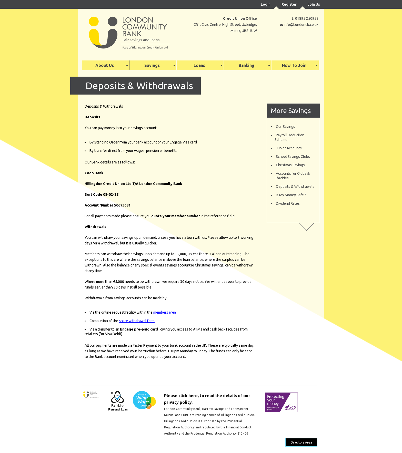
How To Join (294, 65)
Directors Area (301, 442)
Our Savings (285, 127)
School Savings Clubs (293, 157)
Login (265, 4)
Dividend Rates (288, 203)
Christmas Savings (290, 165)
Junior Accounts (289, 148)
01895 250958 (306, 18)
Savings (152, 65)
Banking (246, 65)
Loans (199, 65)
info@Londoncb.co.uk (301, 25)
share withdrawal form (137, 321)
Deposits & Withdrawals (295, 186)
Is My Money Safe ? (291, 195)
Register (289, 4)
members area (164, 312)
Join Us (314, 4)
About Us (104, 65)
